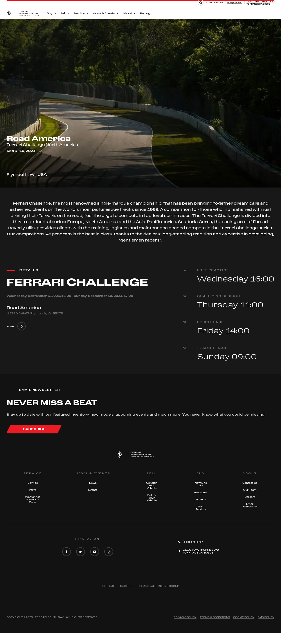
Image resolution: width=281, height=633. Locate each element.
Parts (32, 490)
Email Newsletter (250, 505)
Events (92, 490)
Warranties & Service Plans (32, 499)
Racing (145, 13)
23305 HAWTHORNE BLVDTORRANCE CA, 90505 (260, 2)
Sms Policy (266, 617)
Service (33, 483)
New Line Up (201, 484)
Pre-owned (200, 492)
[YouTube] (94, 552)
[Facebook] (66, 552)
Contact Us (250, 483)
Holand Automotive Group (158, 586)
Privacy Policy (185, 617)
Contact (109, 586)
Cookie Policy (243, 617)
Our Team (250, 490)
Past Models (201, 507)
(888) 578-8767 (234, 3)
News (93, 483)
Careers (250, 497)
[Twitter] (80, 552)
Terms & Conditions (215, 617)
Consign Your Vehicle (151, 485)
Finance (200, 499)
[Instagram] (108, 552)
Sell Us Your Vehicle (152, 498)
